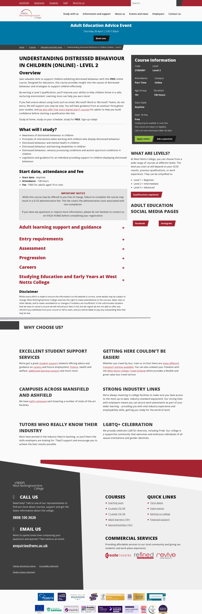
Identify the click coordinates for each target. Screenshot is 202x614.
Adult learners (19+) (119, 519)
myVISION (24, 3)
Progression (32, 258)
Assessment (32, 248)
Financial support (160, 519)
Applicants (39, 3)
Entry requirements (41, 239)
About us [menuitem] (120, 13)
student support (48, 363)
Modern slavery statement (24, 572)
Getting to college (160, 514)
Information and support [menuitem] (97, 13)
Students (53, 3)
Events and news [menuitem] (138, 13)
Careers (27, 267)
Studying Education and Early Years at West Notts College (68, 279)
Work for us (79, 3)
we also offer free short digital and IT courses (64, 109)
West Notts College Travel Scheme (126, 370)
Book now (101, 38)
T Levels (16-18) (116, 514)
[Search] (178, 3)
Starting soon (115, 502)
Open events (157, 508)
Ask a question (164, 138)
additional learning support (44, 370)
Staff (65, 3)
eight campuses (38, 401)
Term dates (156, 502)
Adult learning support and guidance (60, 227)
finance (74, 367)
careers (37, 367)
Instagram (166, 223)
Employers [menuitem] (158, 13)
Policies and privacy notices (24, 566)
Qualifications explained (146, 194)
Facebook (140, 223)
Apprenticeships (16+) (120, 525)
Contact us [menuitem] (175, 13)
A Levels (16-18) (116, 508)
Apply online (143, 138)
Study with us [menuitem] (71, 13)
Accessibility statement (48, 566)
